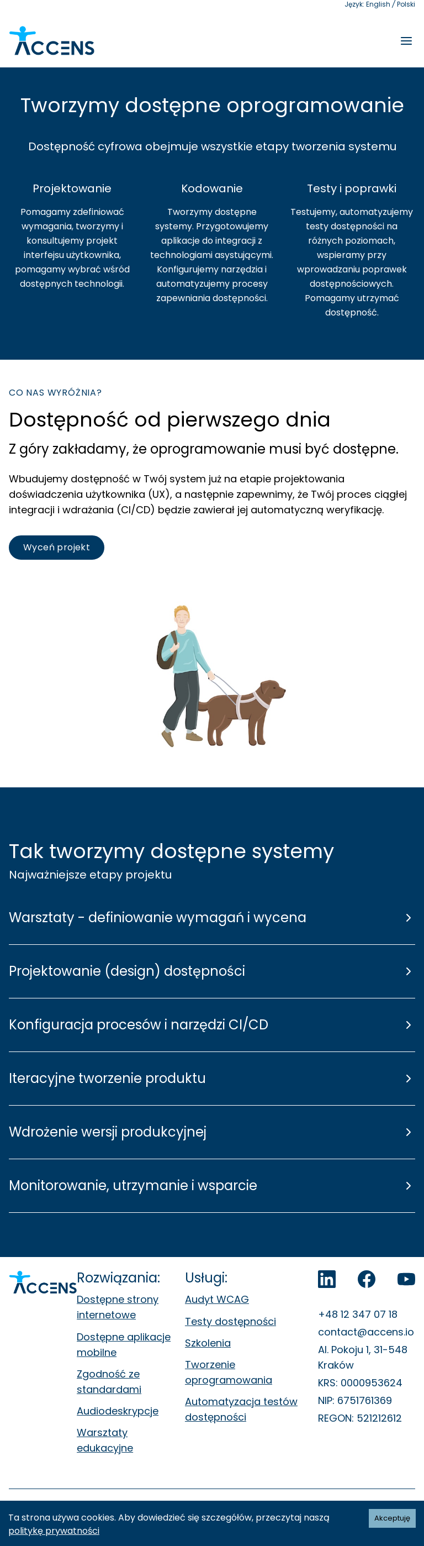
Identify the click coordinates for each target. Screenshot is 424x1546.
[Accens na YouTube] (406, 1279)
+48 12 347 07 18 (358, 1314)
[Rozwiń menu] (406, 41)
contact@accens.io (366, 1332)
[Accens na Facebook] (366, 1279)
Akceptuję (392, 1518)
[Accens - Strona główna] (51, 40)
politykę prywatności (53, 1530)
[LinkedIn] (327, 1279)
